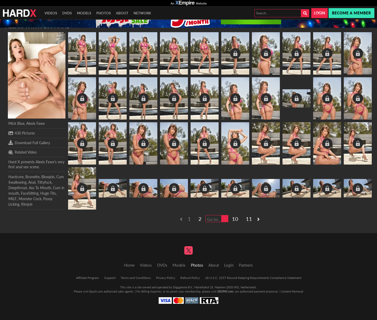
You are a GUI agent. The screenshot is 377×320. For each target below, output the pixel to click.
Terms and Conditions (136, 278)
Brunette (32, 177)
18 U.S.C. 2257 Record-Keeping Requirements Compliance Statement (253, 278)
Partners (246, 265)
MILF (12, 199)
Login (319, 13)
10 (235, 219)
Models (84, 13)
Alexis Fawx (35, 123)
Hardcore (16, 177)
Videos (51, 13)
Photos (103, 13)
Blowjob (47, 177)
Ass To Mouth (40, 188)
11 (249, 219)
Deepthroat (17, 188)
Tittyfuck (44, 182)
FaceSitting (29, 193)
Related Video (22, 152)
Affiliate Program (87, 278)
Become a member (351, 13)
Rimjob (26, 204)
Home (129, 265)
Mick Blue (16, 123)
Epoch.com (96, 291)
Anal (31, 182)
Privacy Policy (165, 278)
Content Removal (292, 291)
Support (109, 278)
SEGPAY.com (225, 291)
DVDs (67, 13)
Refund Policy (190, 278)
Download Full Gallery (29, 142)
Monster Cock (30, 199)
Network (142, 13)
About (122, 13)
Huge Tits (48, 193)
